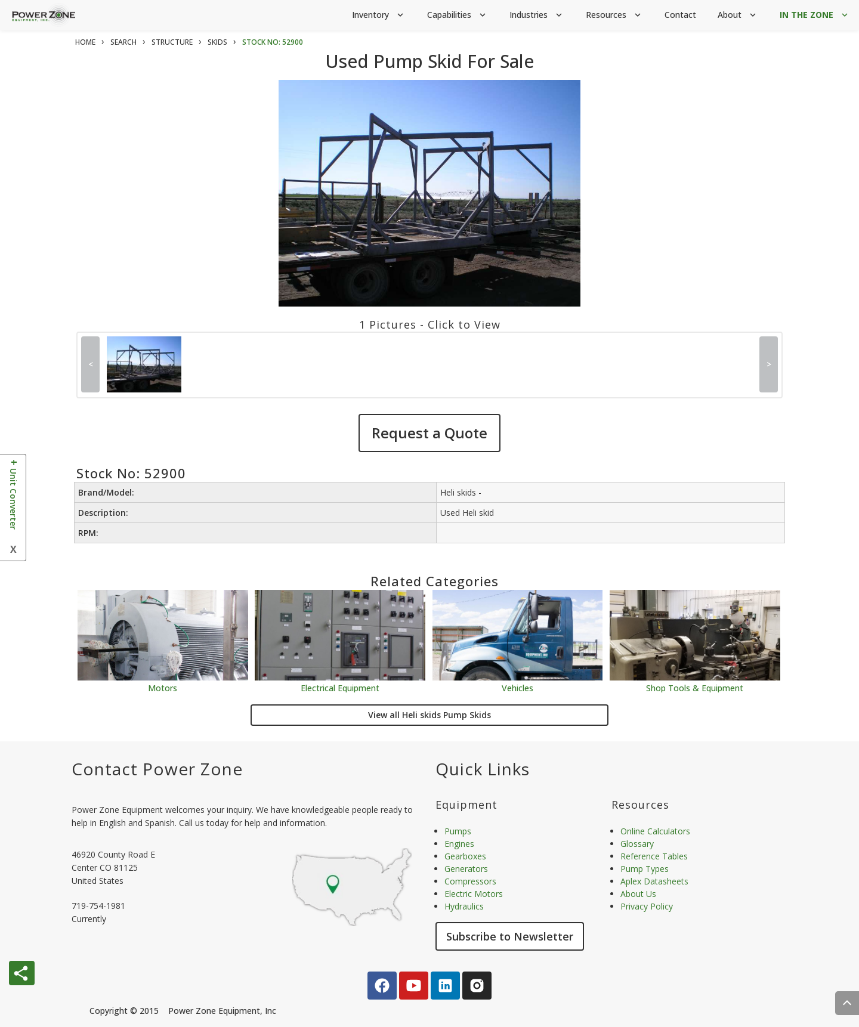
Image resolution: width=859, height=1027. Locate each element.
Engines (459, 843)
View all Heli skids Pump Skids (429, 714)
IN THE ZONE (815, 15)
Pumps (457, 831)
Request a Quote (429, 433)
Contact (680, 14)
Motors (162, 687)
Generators (466, 868)
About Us (638, 893)
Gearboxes (465, 856)
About (738, 15)
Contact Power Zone (157, 768)
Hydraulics (464, 906)
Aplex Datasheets (654, 881)
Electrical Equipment (340, 687)
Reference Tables (654, 856)
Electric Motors (473, 893)
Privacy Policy (646, 906)
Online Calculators (655, 831)
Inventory (379, 15)
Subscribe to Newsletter (509, 936)
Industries (536, 15)
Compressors (470, 881)
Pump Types (644, 868)
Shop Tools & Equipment (694, 687)
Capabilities (457, 15)
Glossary (637, 843)
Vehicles (517, 687)
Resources (614, 15)
